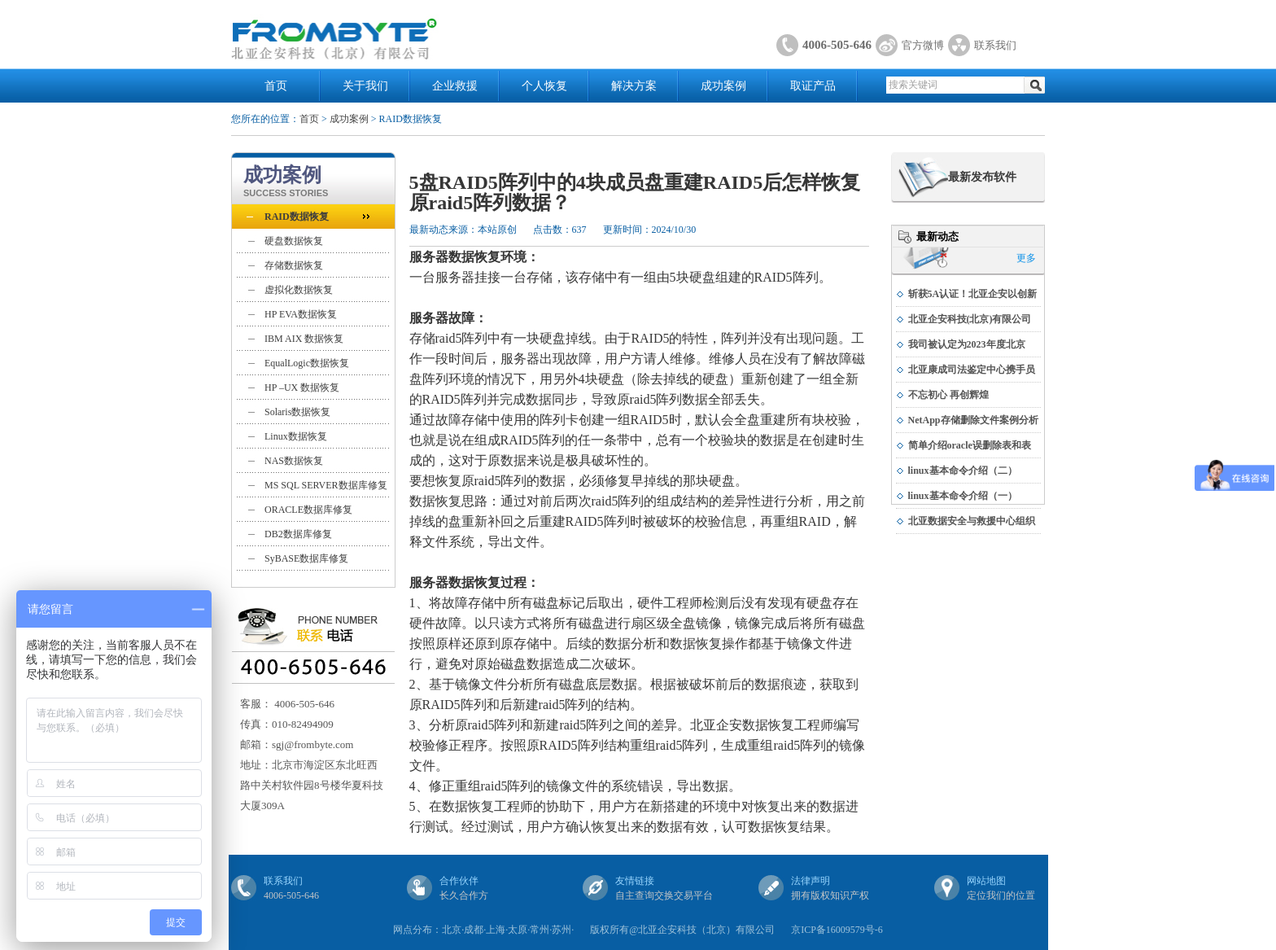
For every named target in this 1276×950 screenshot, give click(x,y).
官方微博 (923, 45)
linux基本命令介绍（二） (962, 470)
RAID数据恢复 (296, 216)
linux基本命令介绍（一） (962, 495)
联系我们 (995, 45)
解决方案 (634, 86)
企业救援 (455, 86)
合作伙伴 (458, 881)
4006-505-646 (837, 44)
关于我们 (365, 86)
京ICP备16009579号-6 (837, 929)
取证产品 (813, 86)
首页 (275, 86)
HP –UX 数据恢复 (301, 387)
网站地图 (986, 881)
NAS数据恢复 (293, 460)
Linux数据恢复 (295, 436)
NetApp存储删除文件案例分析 (973, 420)
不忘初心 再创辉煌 (948, 395)
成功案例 (723, 86)
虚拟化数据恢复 (298, 290)
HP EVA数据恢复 (300, 314)
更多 (1026, 258)
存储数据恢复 (293, 265)
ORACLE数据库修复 (308, 509)
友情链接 (634, 881)
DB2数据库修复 (298, 534)
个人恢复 (544, 86)
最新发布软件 (982, 177)
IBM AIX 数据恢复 (303, 338)
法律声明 (810, 881)
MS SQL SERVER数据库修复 (325, 485)
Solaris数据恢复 (297, 412)
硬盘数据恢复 (293, 241)
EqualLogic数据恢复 (306, 363)
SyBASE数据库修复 (306, 558)
